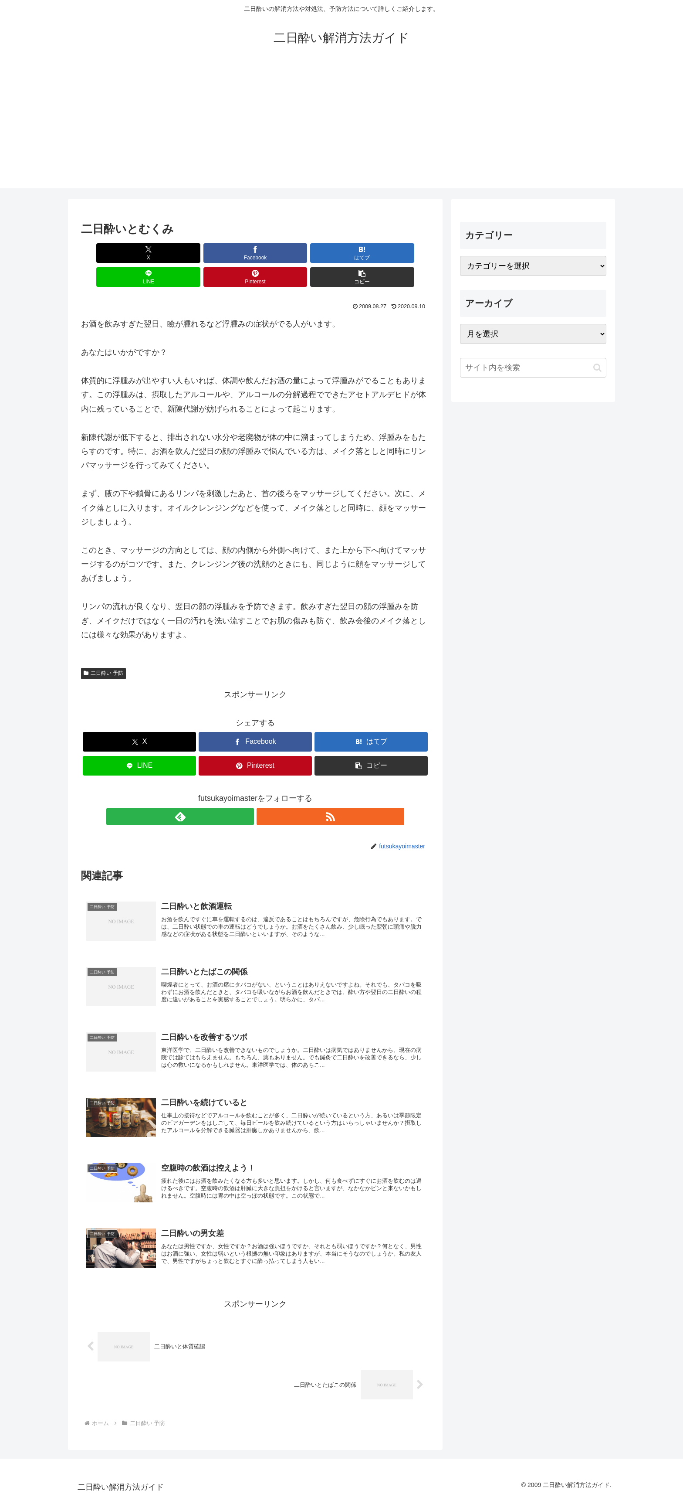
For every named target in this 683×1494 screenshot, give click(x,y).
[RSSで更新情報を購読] (265, 792)
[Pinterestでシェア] (343, 253)
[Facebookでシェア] (167, 253)
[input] (533, 368)
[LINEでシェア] (284, 253)
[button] (401, 253)
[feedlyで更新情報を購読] (245, 792)
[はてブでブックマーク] (226, 253)
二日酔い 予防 (103, 649)
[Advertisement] (341, 127)
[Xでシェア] (109, 253)
